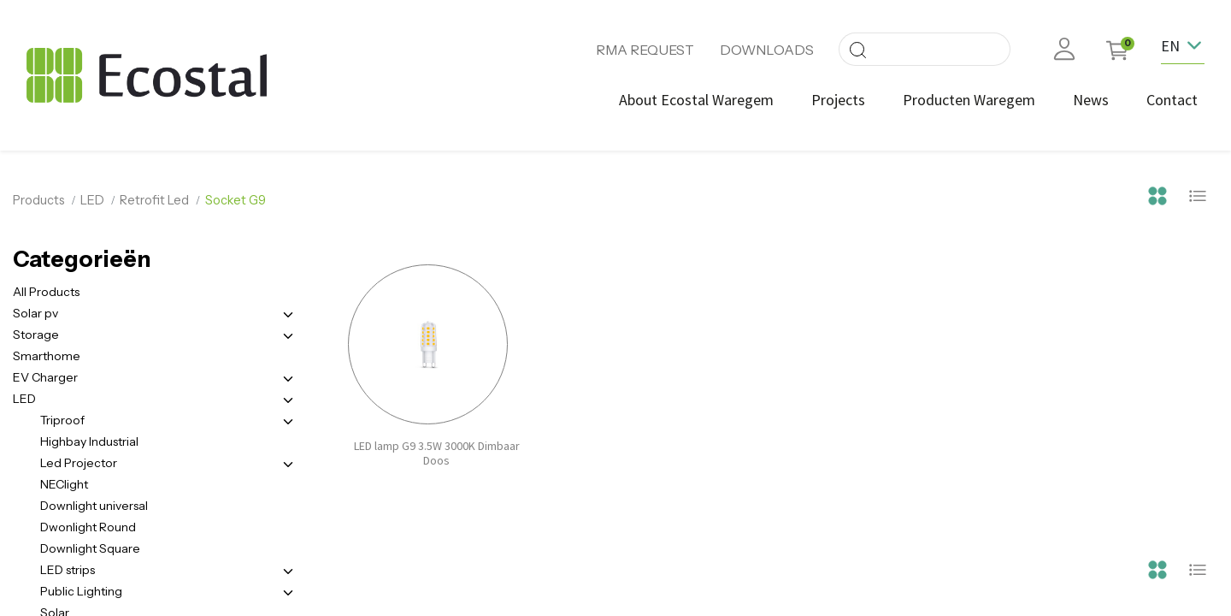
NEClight (64, 484)
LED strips (67, 570)
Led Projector (78, 463)
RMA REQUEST (645, 49)
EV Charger (45, 377)
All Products (46, 291)
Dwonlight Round (88, 527)
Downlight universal (94, 505)
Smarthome (46, 356)
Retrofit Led (154, 200)
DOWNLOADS (767, 49)
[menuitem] (696, 99)
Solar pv (35, 313)
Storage (36, 334)
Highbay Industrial (89, 441)
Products (39, 200)
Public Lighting (81, 591)
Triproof (62, 420)
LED (92, 200)
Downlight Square (90, 548)
